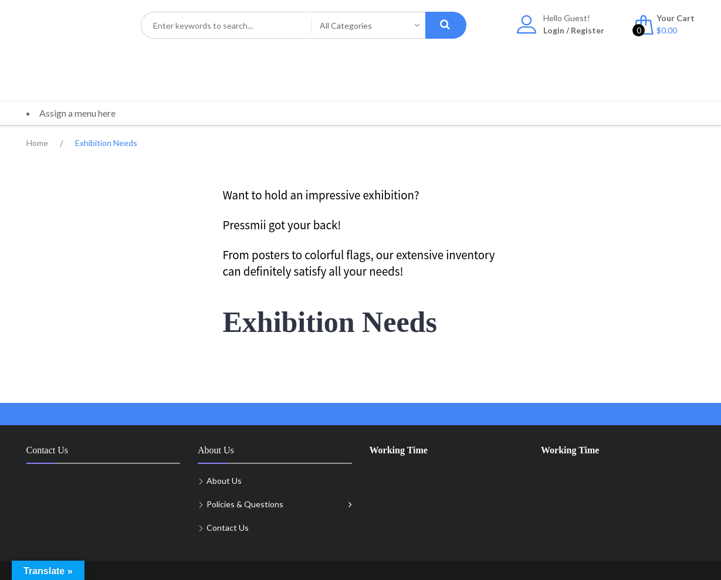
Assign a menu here (77, 112)
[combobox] (226, 25)
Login (553, 30)
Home (37, 143)
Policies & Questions (245, 504)
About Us (224, 481)
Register (587, 30)
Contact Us (228, 527)
